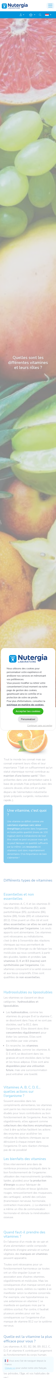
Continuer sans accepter (39, 725)
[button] (22, 15)
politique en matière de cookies (25, 704)
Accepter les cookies (28, 711)
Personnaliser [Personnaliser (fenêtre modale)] (28, 719)
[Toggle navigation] (50, 6)
